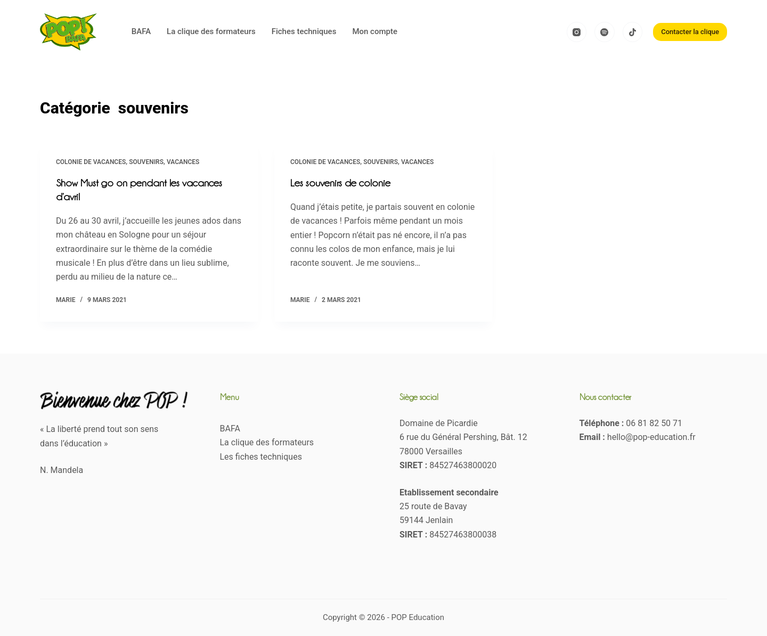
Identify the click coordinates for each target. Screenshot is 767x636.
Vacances (183, 162)
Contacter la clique (690, 32)
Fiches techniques (304, 31)
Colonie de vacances (91, 162)
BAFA (141, 31)
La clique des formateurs (211, 31)
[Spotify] (604, 32)
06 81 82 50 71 (654, 423)
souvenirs (146, 162)
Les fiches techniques (261, 457)
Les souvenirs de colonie (340, 182)
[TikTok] (633, 32)
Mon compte (374, 31)
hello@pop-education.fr (651, 437)
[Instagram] (577, 32)
